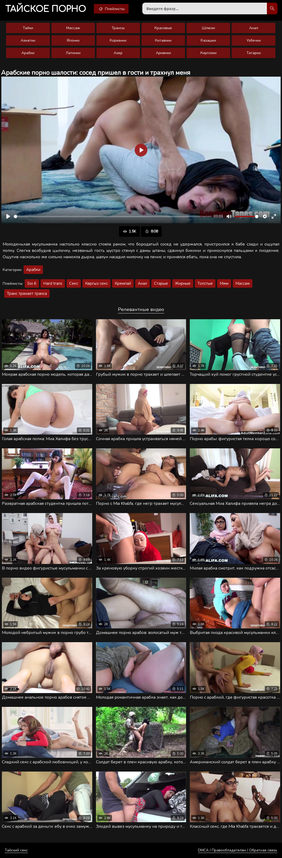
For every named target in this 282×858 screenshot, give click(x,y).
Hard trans (52, 283)
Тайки (28, 27)
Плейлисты (111, 9)
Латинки (73, 52)
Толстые (205, 283)
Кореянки (118, 40)
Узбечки (253, 40)
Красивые (163, 27)
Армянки (163, 52)
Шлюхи (208, 27)
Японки (73, 40)
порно (45, 9)
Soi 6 (31, 283)
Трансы (118, 27)
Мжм (224, 283)
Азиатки (28, 40)
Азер (118, 52)
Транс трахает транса (27, 293)
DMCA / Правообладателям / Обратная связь (237, 850)
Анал (253, 27)
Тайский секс (16, 850)
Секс (73, 283)
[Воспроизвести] (8, 216)
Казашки (208, 40)
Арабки (27, 52)
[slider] (113, 216)
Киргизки (208, 52)
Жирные (183, 283)
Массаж (73, 27)
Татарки (253, 52)
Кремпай (123, 283)
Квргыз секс (96, 283)
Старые (161, 283)
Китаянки (163, 40)
